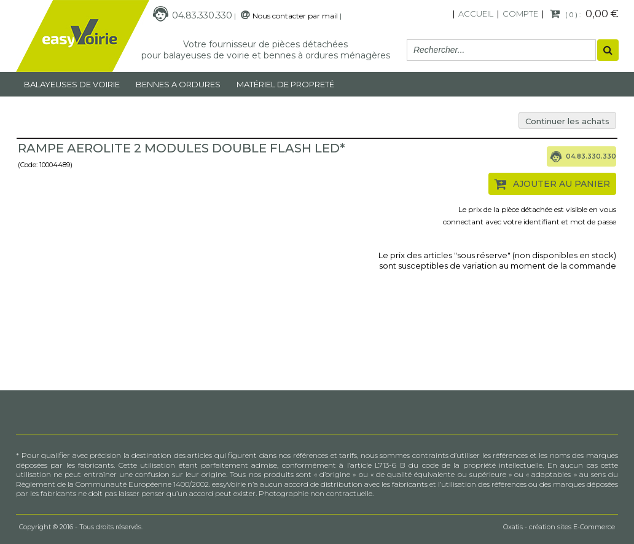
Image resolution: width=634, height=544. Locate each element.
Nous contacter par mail (295, 15)
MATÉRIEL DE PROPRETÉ (285, 84)
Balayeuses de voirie (72, 84)
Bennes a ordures (178, 84)
